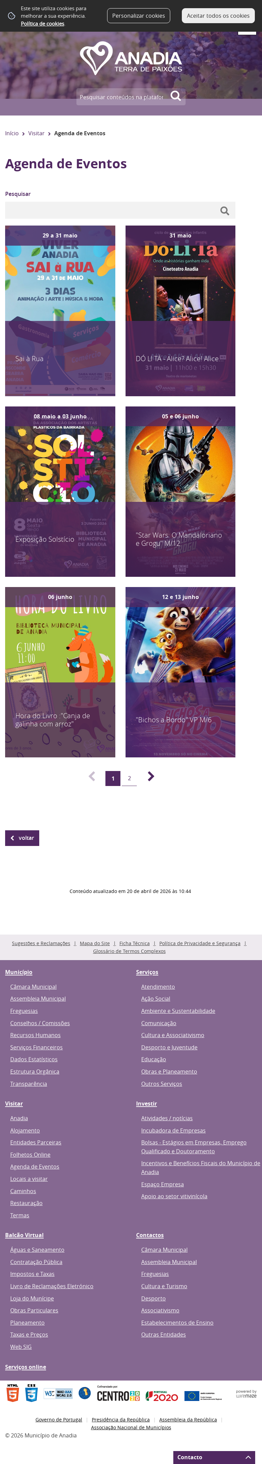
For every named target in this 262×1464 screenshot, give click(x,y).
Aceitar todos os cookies (218, 15)
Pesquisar (18, 194)
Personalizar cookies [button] (138, 15)
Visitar (36, 133)
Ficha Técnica (134, 943)
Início (12, 133)
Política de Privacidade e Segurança (200, 943)
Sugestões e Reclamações (41, 943)
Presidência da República (121, 1419)
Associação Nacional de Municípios (131, 1427)
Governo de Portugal (58, 1419)
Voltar (26, 838)
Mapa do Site (95, 943)
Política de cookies (42, 23)
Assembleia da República (188, 1419)
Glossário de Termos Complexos (129, 951)
